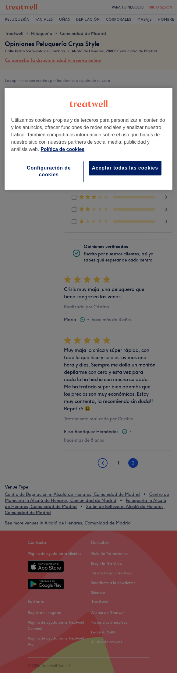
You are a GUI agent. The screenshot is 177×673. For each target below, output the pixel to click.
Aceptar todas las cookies (125, 167)
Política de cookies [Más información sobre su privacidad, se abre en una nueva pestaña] (62, 149)
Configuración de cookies (49, 171)
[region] (89, 139)
